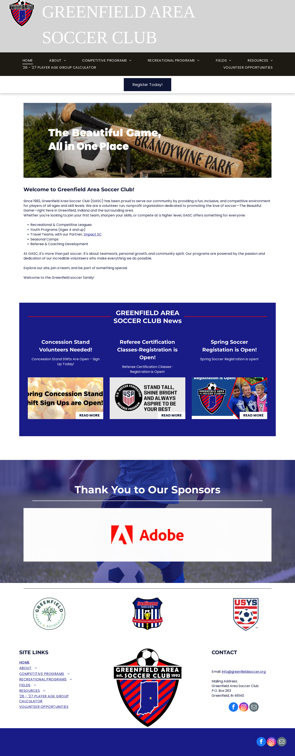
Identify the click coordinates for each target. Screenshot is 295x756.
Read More (89, 415)
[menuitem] (27, 60)
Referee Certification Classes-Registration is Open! (147, 349)
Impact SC (93, 234)
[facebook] (261, 742)
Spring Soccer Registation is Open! (229, 346)
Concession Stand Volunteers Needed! (65, 346)
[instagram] (271, 742)
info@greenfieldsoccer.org (244, 671)
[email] (281, 742)
